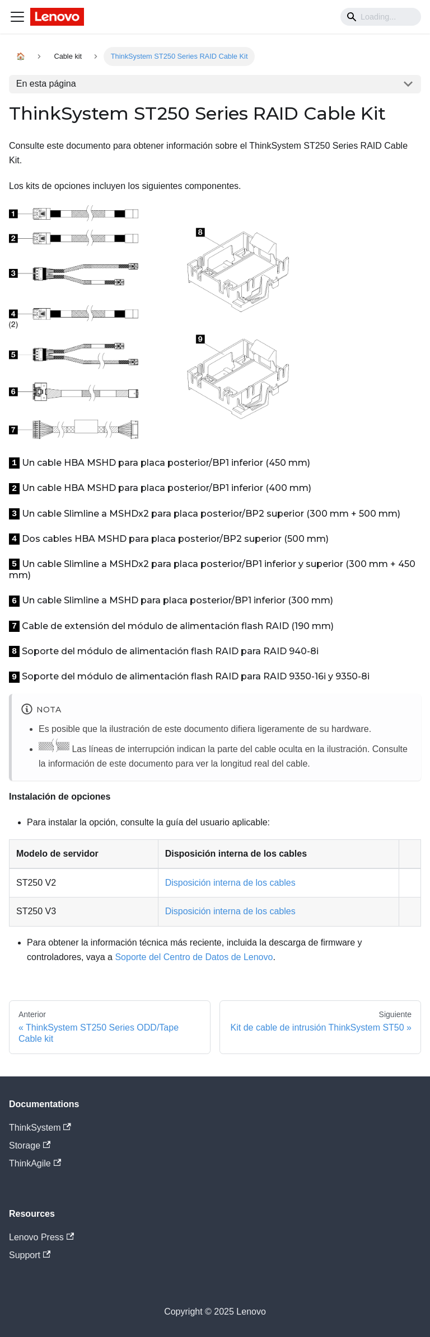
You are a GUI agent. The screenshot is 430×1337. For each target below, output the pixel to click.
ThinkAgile (35, 1163)
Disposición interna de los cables (230, 882)
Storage (29, 1145)
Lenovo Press (41, 1237)
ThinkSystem (40, 1127)
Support (29, 1255)
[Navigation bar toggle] (17, 16)
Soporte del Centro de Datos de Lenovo (194, 957)
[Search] (380, 17)
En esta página (46, 83)
